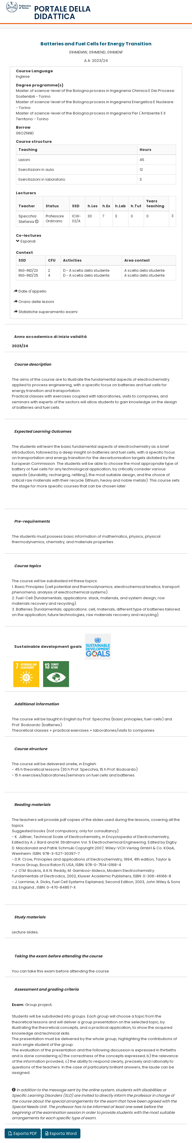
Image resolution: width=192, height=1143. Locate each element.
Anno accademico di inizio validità (50, 336)
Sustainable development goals (48, 646)
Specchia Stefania (27, 218)
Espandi (26, 241)
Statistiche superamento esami (48, 312)
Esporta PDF (22, 1133)
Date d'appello (33, 291)
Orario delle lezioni (36, 301)
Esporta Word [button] (61, 1133)
